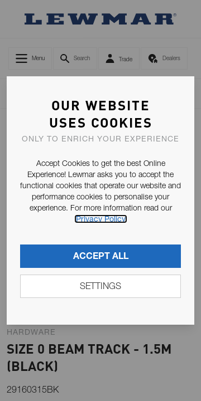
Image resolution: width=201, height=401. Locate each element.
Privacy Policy (101, 219)
